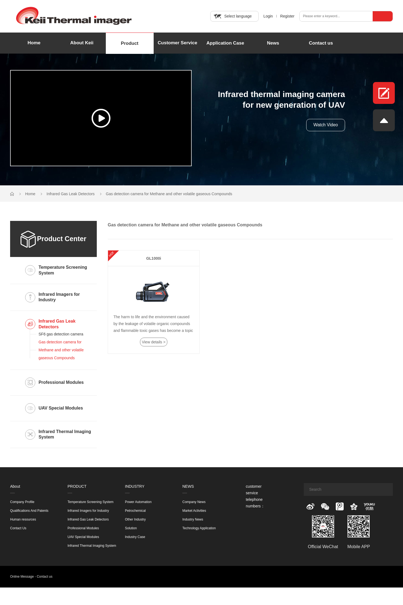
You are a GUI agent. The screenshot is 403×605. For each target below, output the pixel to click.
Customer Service (177, 42)
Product (129, 43)
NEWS (188, 486)
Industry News (192, 519)
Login (268, 16)
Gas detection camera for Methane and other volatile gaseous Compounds (169, 194)
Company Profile (22, 502)
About (15, 486)
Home (34, 42)
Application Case (225, 43)
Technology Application (199, 528)
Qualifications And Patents (29, 511)
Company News (194, 502)
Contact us (321, 43)
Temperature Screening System (90, 502)
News (273, 43)
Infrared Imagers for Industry (88, 511)
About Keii (82, 42)
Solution (131, 528)
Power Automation (138, 502)
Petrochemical (135, 511)
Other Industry (135, 519)
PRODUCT (77, 486)
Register (287, 16)
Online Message (22, 576)
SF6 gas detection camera (61, 334)
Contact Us (18, 528)
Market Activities (194, 511)
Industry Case (135, 537)
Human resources (23, 519)
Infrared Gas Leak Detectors (70, 194)
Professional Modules (83, 528)
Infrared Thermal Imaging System (92, 546)
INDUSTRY (134, 486)
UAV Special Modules (83, 537)
